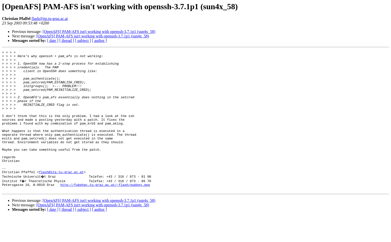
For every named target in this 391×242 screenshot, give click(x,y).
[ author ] (99, 40)
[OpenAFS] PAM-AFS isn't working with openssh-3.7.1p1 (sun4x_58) (99, 31)
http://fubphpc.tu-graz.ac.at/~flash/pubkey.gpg (105, 210)
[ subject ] (83, 40)
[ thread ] (66, 40)
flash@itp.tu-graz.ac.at (49, 18)
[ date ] (52, 40)
